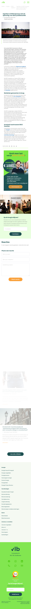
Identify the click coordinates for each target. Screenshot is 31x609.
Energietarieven (5, 475)
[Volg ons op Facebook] (9, 561)
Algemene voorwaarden (6, 601)
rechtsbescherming (9, 135)
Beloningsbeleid (5, 506)
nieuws (7, 6)
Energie (3, 467)
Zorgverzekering (6, 501)
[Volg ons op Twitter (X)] (22, 561)
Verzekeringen (5, 488)
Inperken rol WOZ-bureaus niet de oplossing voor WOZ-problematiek (22, 8)
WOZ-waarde (13, 7)
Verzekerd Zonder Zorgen (8, 492)
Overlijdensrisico (6, 499)
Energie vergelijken (6, 473)
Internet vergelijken (6, 524)
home (3, 6)
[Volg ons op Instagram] (15, 561)
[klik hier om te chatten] (15, 566)
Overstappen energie (7, 478)
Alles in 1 (4, 527)
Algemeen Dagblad (21, 66)
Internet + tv (5, 529)
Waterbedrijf (5, 515)
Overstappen (5, 532)
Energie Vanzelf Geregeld (8, 470)
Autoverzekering (6, 494)
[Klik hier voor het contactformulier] (22, 565)
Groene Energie (5, 480)
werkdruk (7, 90)
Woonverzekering (6, 496)
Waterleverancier (6, 518)
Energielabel (5, 482)
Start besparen (15, 186)
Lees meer (5, 367)
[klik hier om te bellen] (9, 566)
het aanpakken (17, 96)
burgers (8, 129)
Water (3, 512)
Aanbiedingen (5, 534)
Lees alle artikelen (15, 454)
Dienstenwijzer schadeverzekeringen (10, 509)
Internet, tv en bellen (7, 521)
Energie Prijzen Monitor (7, 485)
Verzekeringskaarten (7, 504)
